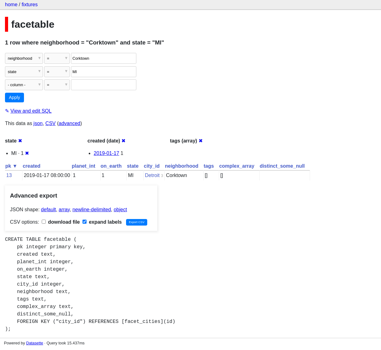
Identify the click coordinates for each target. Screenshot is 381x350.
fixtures (29, 4)
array (64, 209)
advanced (69, 123)
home (11, 4)
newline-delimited (92, 209)
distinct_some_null (282, 166)
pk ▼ (11, 166)
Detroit (152, 175)
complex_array (236, 166)
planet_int (84, 166)
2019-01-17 (106, 153)
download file (61, 222)
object (120, 209)
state (133, 166)
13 (9, 175)
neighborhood (182, 166)
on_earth (111, 166)
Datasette (34, 343)
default (48, 209)
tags (209, 166)
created (31, 166)
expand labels (102, 222)
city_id (152, 166)
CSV (50, 123)
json (38, 123)
